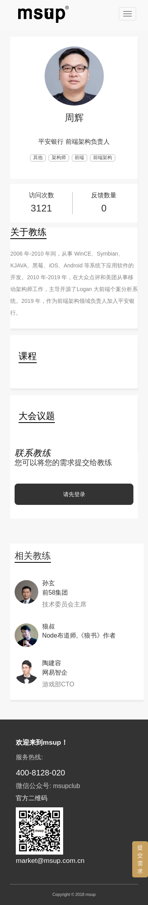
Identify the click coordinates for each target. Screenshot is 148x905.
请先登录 (74, 494)
